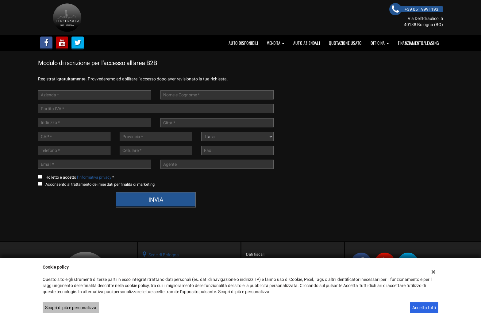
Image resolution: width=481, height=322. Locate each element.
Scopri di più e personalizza (70, 307)
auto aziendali (306, 43)
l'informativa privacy (94, 177)
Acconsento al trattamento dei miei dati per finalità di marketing (100, 184)
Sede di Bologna (163, 254)
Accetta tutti (424, 307)
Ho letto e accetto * (79, 177)
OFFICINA (380, 43)
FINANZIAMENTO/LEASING (418, 43)
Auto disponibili (243, 43)
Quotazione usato (345, 43)
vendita (275, 43)
